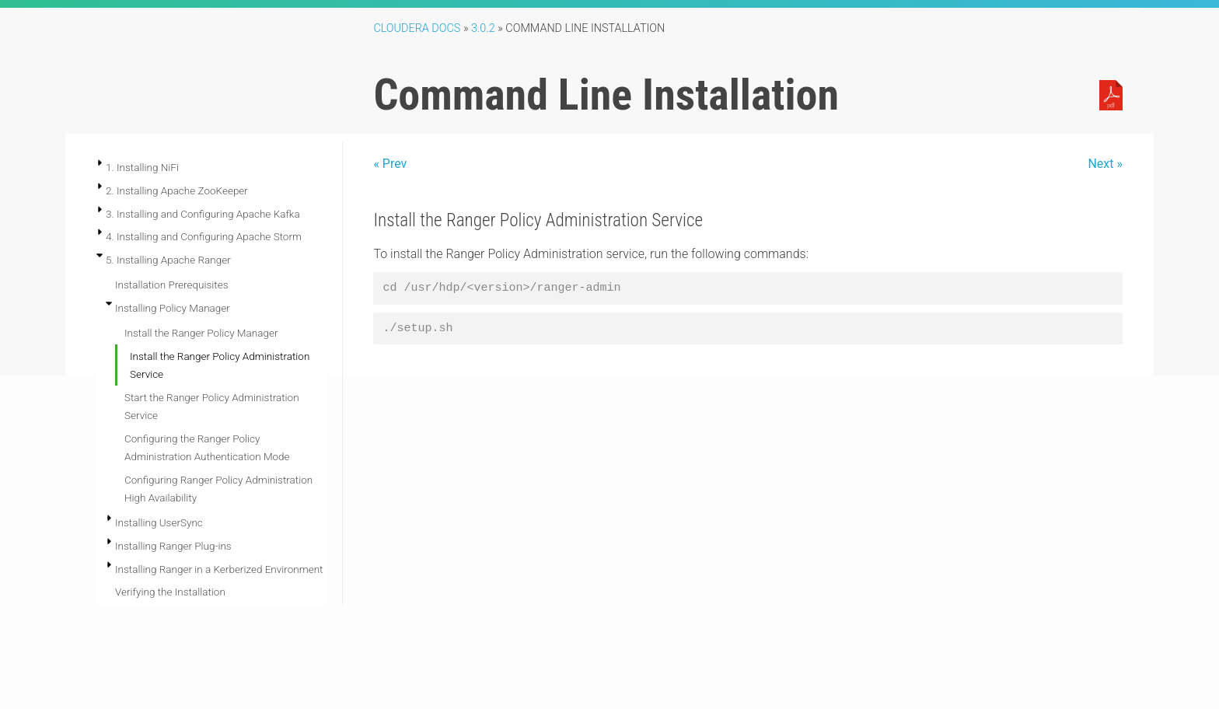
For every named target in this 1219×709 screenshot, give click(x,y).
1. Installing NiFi (142, 167)
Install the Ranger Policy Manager (201, 333)
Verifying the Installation (170, 591)
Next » (1105, 163)
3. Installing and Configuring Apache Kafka (203, 214)
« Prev (390, 163)
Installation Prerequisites (172, 284)
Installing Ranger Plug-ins (173, 546)
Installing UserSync (159, 522)
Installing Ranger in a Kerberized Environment (219, 569)
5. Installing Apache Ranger (168, 259)
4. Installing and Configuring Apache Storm (204, 236)
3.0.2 (483, 28)
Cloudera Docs (416, 28)
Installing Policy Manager (172, 308)
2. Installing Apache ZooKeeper (177, 190)
